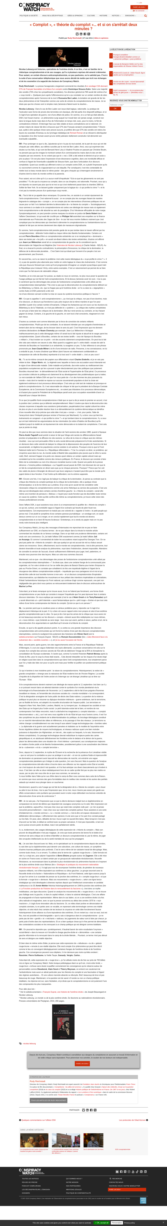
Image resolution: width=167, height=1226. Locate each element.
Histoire (103, 16)
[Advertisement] (128, 136)
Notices (115, 16)
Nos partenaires (73, 1186)
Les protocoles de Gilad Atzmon (132, 1120)
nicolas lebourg (29, 1044)
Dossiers (26, 1193)
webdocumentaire (26, 637)
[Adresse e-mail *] (128, 105)
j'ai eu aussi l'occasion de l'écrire (68, 640)
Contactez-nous (116, 1182)
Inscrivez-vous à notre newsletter (124, 1186)
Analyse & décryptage (52, 16)
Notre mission (72, 1182)
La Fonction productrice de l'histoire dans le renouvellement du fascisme (51, 889)
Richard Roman (76, 133)
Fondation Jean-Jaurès (91, 1084)
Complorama (89, 1095)
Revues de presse (30, 1182)
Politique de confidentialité (78, 1193)
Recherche (117, 1179)
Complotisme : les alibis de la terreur (68, 1087)
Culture (91, 16)
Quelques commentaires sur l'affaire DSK (38, 1120)
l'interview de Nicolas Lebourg (69, 245)
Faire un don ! (139, 7)
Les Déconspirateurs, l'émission (36, 1189)
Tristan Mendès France (66, 1095)
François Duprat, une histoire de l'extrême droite (63, 992)
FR (137, 3)
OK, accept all (101, 1223)
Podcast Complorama (31, 1186)
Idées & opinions (75, 16)
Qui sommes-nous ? (74, 1179)
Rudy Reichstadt (74, 38)
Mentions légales (73, 1189)
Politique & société (29, 16)
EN (141, 3)
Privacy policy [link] (129, 1223)
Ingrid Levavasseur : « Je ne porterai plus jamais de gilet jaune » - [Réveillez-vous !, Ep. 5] (128, 92)
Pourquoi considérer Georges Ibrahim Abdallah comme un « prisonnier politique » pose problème (127, 57)
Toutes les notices (30, 1179)
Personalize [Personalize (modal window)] (117, 1223)
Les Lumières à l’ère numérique (89, 1092)
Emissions (129, 16)
